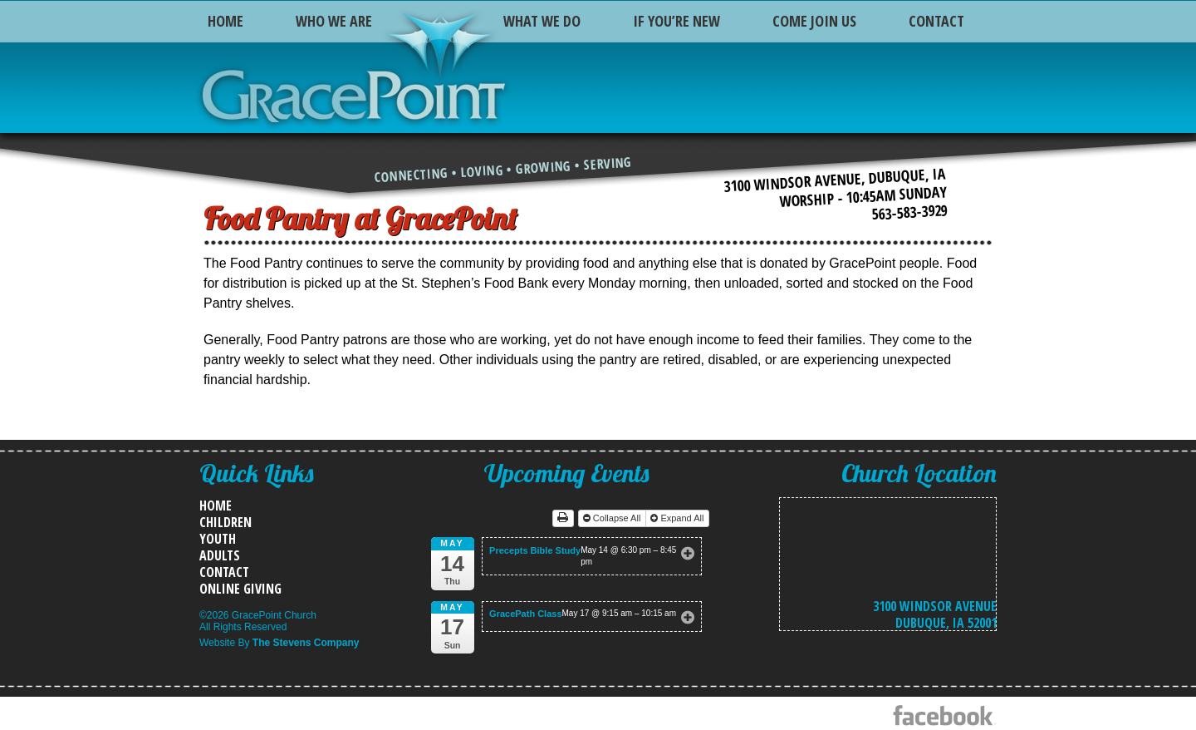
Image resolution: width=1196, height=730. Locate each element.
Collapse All (613, 518)
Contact (936, 21)
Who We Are (334, 21)
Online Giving (240, 588)
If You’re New (676, 21)
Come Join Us (814, 21)
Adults (219, 555)
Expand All (678, 518)
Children (225, 522)
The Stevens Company (306, 643)
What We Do (542, 21)
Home (225, 21)
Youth (217, 538)
